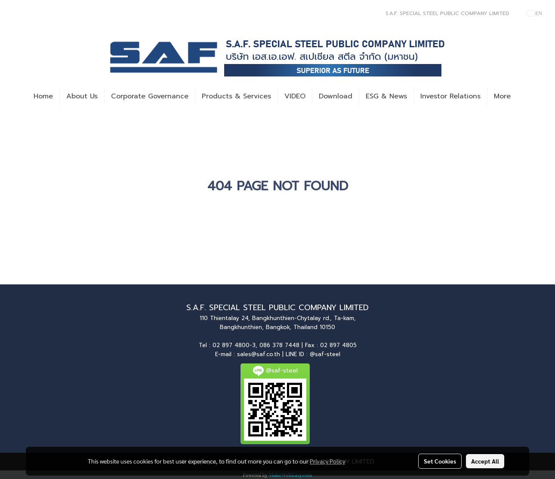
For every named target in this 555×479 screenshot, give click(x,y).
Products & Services (236, 96)
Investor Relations (450, 96)
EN (534, 13)
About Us (82, 96)
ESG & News (386, 96)
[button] (524, 96)
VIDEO (294, 96)
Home (43, 96)
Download (335, 96)
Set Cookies (440, 461)
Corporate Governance (149, 96)
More (502, 96)
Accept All (485, 461)
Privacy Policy (327, 461)
